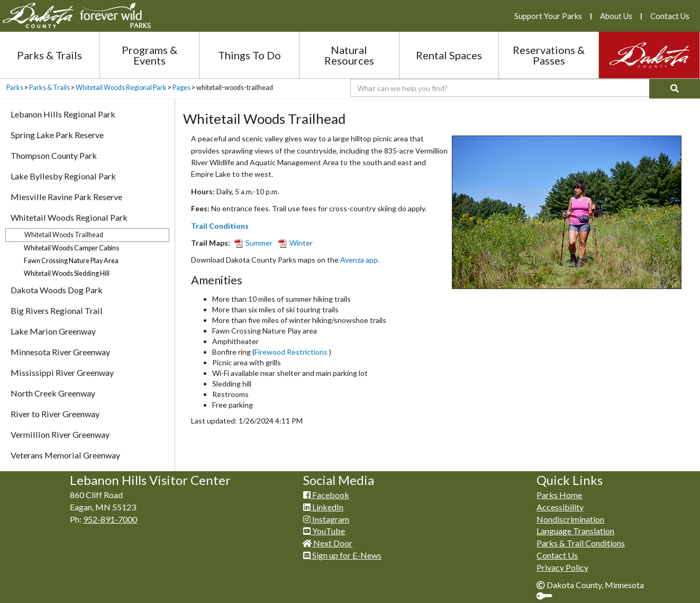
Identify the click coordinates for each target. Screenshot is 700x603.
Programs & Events (149, 55)
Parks (14, 88)
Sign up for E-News (342, 555)
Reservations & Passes (549, 55)
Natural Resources (349, 55)
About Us (616, 16)
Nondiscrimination (570, 519)
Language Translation (575, 531)
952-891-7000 (110, 519)
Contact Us (669, 16)
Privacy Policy (562, 567)
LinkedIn (323, 507)
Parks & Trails (49, 55)
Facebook (326, 495)
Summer (255, 242)
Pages (181, 88)
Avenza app (359, 259)
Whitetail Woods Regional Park (121, 88)
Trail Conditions (220, 225)
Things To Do (249, 55)
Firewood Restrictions (291, 351)
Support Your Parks (548, 16)
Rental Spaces (449, 55)
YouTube (324, 531)
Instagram (326, 519)
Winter (295, 242)
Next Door (327, 543)
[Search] (674, 88)
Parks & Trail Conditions (581, 543)
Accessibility (560, 507)
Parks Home (559, 495)
